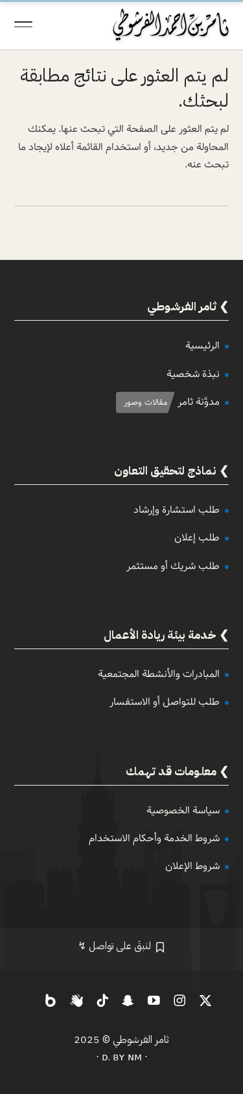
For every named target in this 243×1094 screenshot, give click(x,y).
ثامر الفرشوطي (141, 1039)
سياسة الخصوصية (183, 810)
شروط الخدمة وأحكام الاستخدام (154, 838)
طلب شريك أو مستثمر (173, 566)
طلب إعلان (197, 538)
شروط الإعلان (192, 866)
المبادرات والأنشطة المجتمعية (159, 674)
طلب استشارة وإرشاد (176, 510)
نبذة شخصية (193, 374)
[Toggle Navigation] (23, 25)
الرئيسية (202, 346)
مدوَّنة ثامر (199, 402)
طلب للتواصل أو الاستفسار (165, 702)
